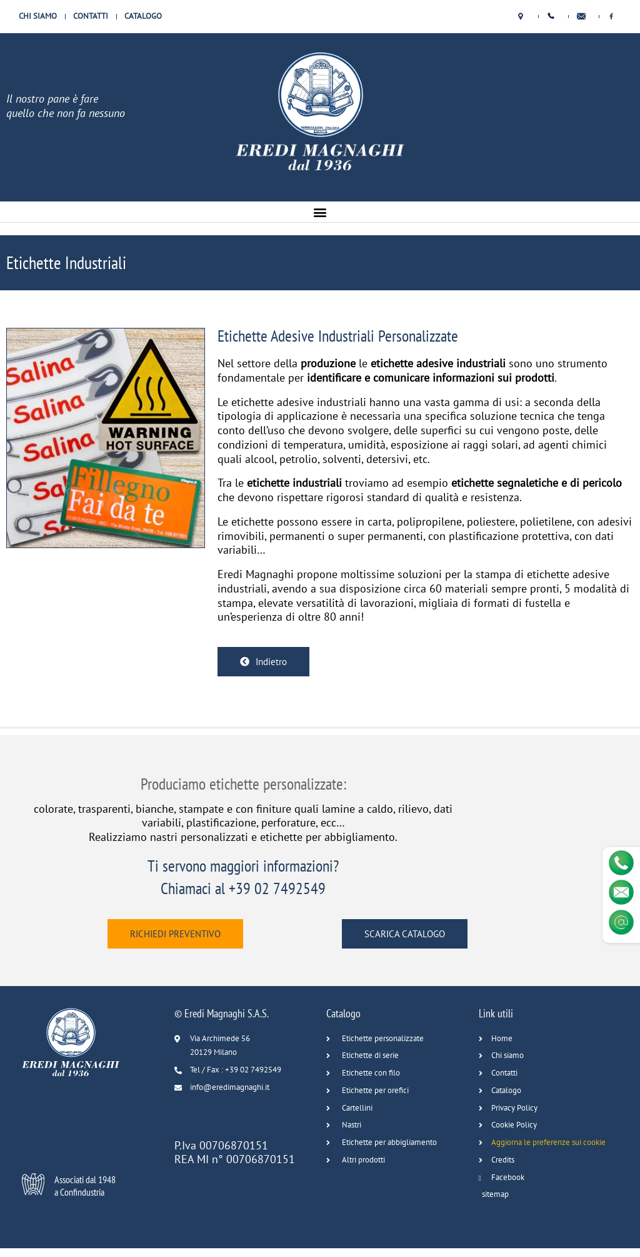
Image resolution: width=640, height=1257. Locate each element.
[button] (320, 211)
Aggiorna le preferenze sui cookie (548, 1142)
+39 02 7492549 (277, 888)
